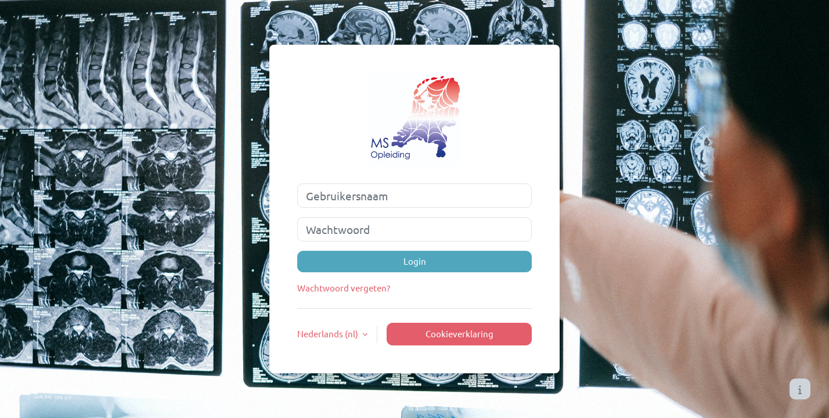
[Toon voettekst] (800, 389)
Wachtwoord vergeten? (343, 287)
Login (414, 260)
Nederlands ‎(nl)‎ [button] (328, 333)
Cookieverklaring (459, 333)
